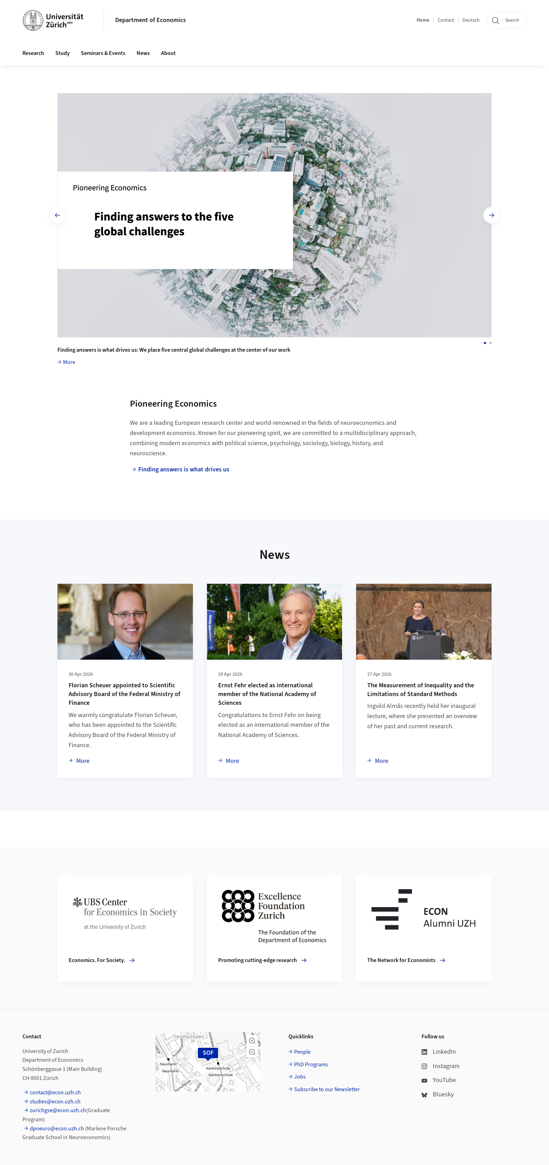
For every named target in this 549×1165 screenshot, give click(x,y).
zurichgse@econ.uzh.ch (58, 1110)
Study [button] (62, 53)
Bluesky (438, 1094)
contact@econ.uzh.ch (55, 1092)
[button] (252, 1040)
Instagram (441, 1066)
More (69, 362)
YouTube (439, 1080)
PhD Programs (311, 1064)
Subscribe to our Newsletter (327, 1089)
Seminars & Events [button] (103, 53)
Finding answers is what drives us (183, 469)
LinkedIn (439, 1051)
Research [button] (33, 53)
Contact (446, 20)
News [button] (143, 53)
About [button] (168, 53)
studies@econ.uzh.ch (55, 1102)
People (302, 1052)
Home (423, 20)
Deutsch (471, 20)
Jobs (300, 1077)
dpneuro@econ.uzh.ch (57, 1128)
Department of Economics (150, 20)
